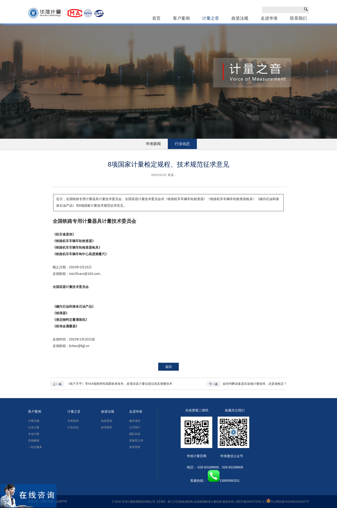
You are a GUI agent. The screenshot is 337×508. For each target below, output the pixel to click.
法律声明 (61, 501)
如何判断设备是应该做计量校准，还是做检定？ (255, 383)
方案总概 (33, 420)
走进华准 (269, 18)
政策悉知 (106, 420)
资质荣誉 (134, 447)
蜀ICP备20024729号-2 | (251, 501)
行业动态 (182, 144)
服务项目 (134, 420)
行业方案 (33, 427)
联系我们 (298, 18)
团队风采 (134, 434)
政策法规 (239, 18)
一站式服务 (35, 447)
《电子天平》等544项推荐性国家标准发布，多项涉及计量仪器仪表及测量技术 (119, 383)
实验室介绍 (136, 440)
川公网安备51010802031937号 (288, 501)
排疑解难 (33, 440)
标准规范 (106, 427)
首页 (156, 18)
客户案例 (181, 18)
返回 (168, 367)
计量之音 (210, 18)
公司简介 (134, 427)
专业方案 (33, 434)
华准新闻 (153, 144)
